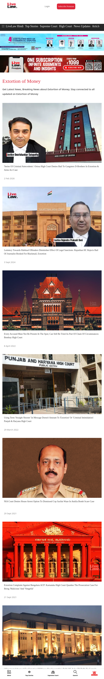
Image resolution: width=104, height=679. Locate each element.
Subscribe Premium (66, 6)
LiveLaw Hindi (14, 26)
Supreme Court (49, 26)
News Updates (82, 26)
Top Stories (31, 26)
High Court (65, 26)
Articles (96, 26)
